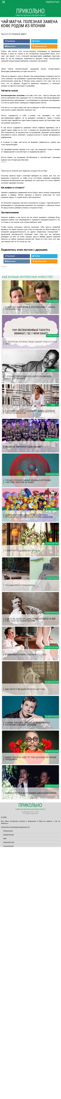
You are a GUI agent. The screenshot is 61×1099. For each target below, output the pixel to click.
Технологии (8, 1096)
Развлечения (8, 1085)
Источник (4, 517)
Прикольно (8, 1081)
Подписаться (52, 2)
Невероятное (8, 1093)
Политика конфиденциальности (15, 1077)
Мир (5, 1089)
